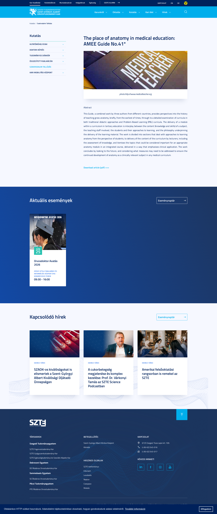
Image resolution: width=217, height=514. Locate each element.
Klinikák (87, 447)
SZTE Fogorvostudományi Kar (42, 449)
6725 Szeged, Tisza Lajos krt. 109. (156, 443)
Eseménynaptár (166, 200)
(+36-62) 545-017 (149, 451)
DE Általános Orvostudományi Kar (43, 468)
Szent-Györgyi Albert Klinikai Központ (99, 443)
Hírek (164, 12)
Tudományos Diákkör (40, 55)
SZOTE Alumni (109, 3)
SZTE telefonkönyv (91, 466)
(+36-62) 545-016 (149, 447)
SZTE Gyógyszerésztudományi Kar (44, 453)
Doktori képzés (37, 49)
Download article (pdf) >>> (96, 167)
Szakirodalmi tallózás (44, 23)
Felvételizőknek (49, 3)
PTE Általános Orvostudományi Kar (44, 489)
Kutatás (133, 12)
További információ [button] (135, 509)
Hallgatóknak (80, 3)
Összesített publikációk (41, 61)
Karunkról (99, 12)
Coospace (87, 483)
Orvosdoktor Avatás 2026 (45, 262)
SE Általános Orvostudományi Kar (43, 478)
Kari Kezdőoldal (35, 3)
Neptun (87, 479)
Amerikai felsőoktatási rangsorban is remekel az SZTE (159, 373)
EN (172, 3)
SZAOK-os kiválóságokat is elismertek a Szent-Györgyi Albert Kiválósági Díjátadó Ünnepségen (53, 375)
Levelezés (88, 475)
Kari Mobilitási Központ (41, 72)
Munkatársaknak (66, 3)
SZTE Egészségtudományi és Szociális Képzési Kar (50, 457)
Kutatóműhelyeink (38, 44)
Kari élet (149, 12)
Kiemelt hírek (39, 363)
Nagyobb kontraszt (185, 3)
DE (178, 3)
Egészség (92, 3)
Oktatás (116, 12)
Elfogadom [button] (206, 509)
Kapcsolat (162, 3)
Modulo (87, 488)
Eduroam (87, 471)
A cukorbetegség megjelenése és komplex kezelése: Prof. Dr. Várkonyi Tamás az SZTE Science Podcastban (107, 377)
